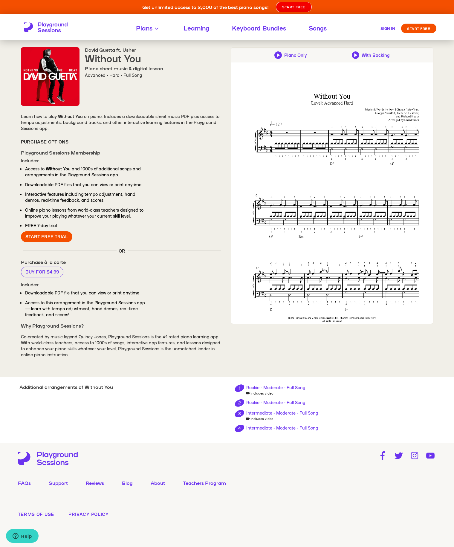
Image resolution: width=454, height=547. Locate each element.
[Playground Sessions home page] (46, 27)
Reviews (95, 482)
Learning (196, 28)
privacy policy (88, 514)
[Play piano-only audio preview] (290, 55)
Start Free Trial (46, 236)
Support (58, 482)
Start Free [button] (418, 28)
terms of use (36, 514)
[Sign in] (387, 28)
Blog (127, 482)
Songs (318, 28)
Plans (148, 28)
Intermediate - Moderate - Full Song (282, 413)
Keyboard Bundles (259, 28)
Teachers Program (204, 482)
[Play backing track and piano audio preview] (370, 55)
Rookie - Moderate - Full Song (275, 387)
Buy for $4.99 (42, 272)
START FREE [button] (293, 6)
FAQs (24, 482)
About (158, 482)
